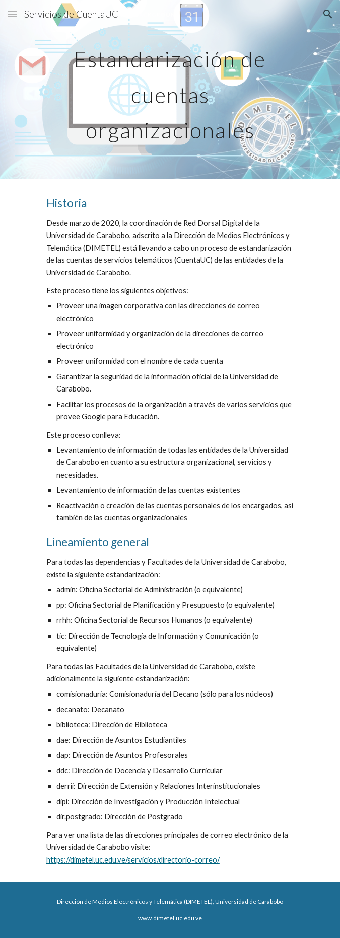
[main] (170, 89)
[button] (12, 14)
